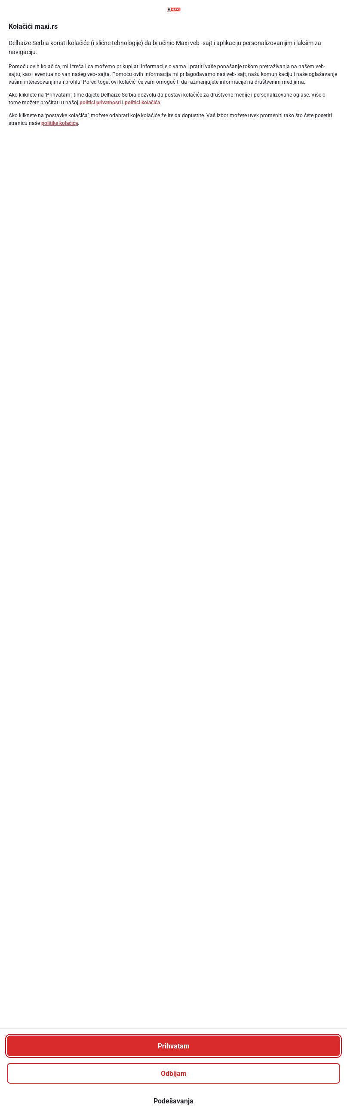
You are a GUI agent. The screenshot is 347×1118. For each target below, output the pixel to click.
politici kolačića (142, 103)
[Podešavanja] (173, 1101)
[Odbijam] (173, 1073)
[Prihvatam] (173, 1046)
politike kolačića (59, 123)
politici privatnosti (100, 103)
